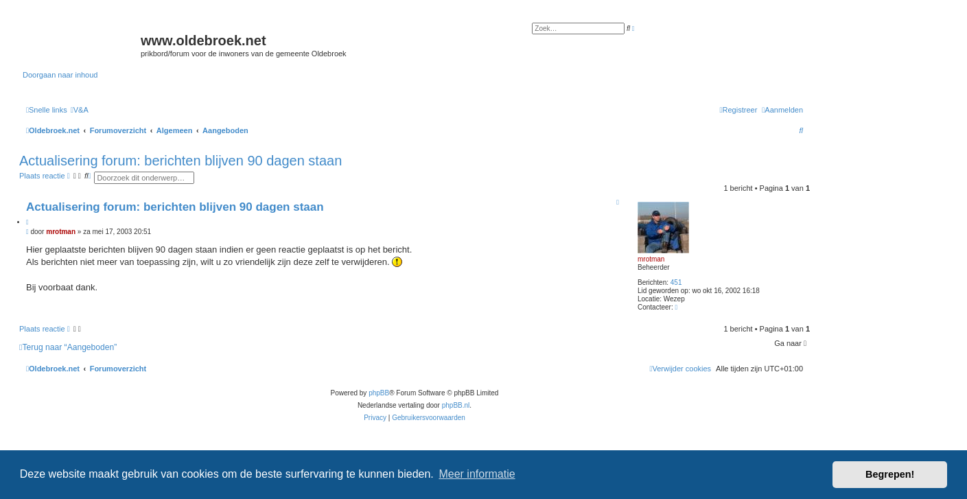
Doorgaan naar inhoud (60, 75)
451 (676, 282)
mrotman (651, 259)
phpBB (379, 393)
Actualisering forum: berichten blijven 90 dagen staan (180, 160)
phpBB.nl (456, 405)
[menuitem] (80, 110)
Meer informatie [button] (477, 474)
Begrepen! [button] (889, 474)
